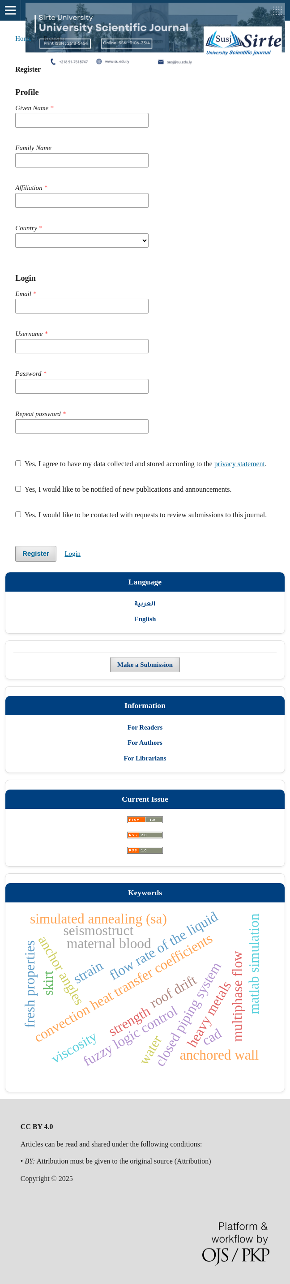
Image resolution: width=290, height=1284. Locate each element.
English (145, 619)
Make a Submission (145, 664)
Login (72, 553)
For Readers (145, 727)
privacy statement (239, 464)
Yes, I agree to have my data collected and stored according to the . (141, 464)
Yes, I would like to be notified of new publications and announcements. (123, 489)
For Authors (145, 742)
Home (23, 38)
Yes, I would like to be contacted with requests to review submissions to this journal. (141, 515)
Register (35, 553)
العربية (145, 603)
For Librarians (145, 758)
